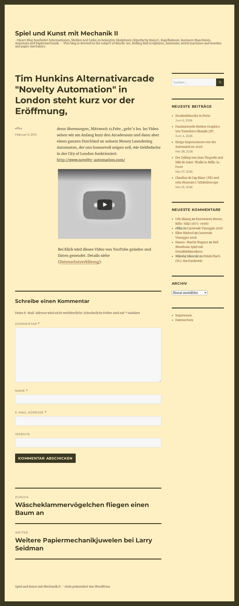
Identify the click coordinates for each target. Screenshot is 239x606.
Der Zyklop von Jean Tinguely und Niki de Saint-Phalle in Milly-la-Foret (199, 162)
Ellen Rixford (184, 233)
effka (18, 128)
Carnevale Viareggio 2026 (205, 228)
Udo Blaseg (183, 219)
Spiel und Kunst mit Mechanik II (66, 33)
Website (22, 434)
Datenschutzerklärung (79, 261)
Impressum (183, 315)
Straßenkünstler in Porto (192, 116)
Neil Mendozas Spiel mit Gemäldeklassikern (196, 246)
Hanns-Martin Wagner (191, 242)
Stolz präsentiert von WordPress (87, 586)
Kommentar (27, 324)
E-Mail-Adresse (31, 412)
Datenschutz (184, 320)
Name (21, 391)
